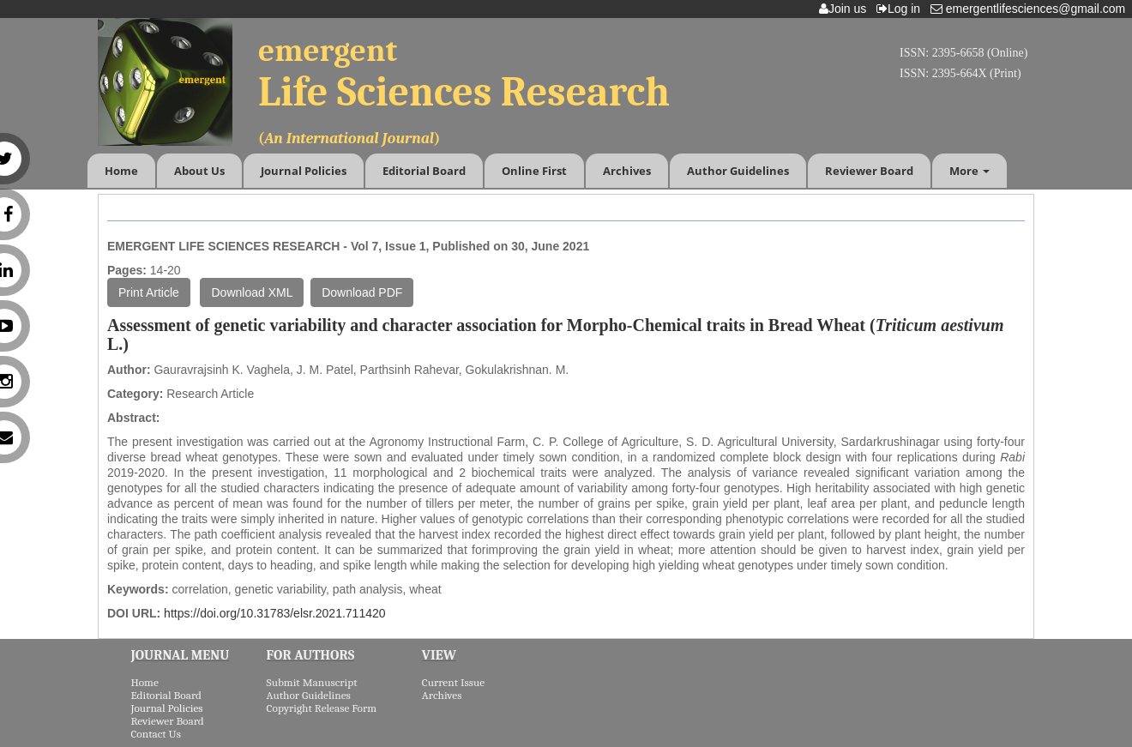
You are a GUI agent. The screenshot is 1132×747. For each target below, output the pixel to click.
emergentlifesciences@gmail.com (1031, 8)
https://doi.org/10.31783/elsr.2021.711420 (274, 613)
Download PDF (362, 292)
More (969, 170)
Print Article (148, 292)
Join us (846, 8)
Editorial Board (424, 170)
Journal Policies (303, 170)
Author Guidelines (738, 170)
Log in (901, 8)
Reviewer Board (869, 170)
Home (121, 170)
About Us (199, 170)
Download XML (251, 292)
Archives (627, 170)
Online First (534, 170)
